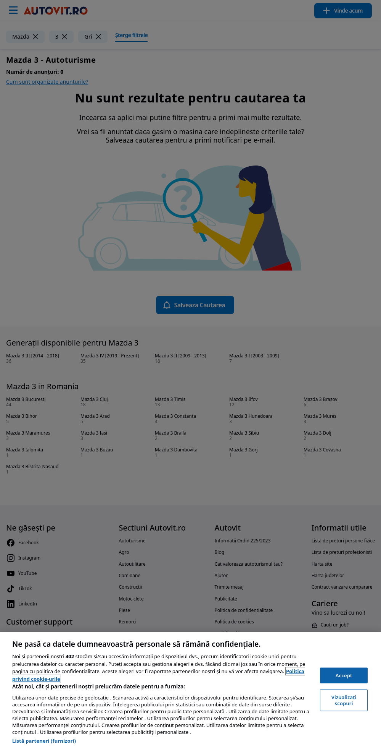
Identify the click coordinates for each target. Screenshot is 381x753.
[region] (190, 692)
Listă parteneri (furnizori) (44, 740)
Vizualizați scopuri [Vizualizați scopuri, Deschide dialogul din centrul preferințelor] (344, 700)
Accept (344, 675)
